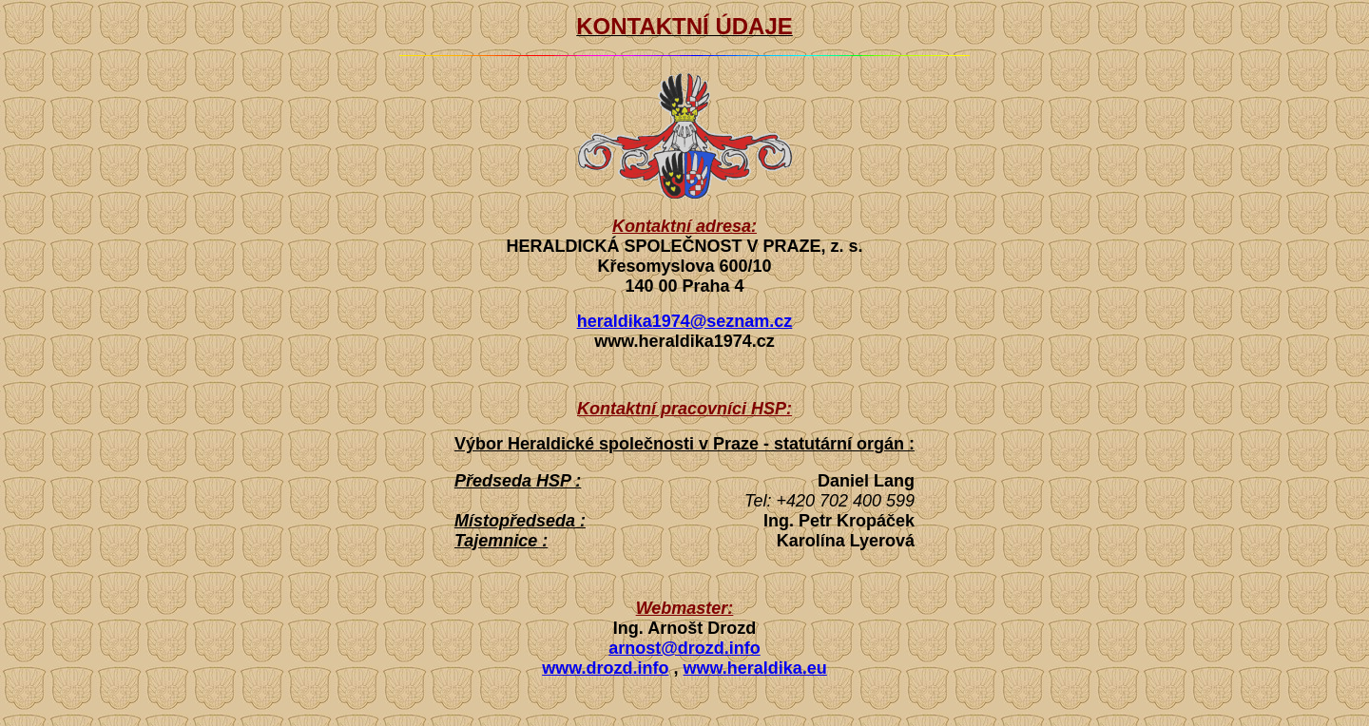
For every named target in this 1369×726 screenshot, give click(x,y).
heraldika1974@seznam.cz (685, 321)
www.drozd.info (605, 668)
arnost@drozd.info (684, 648)
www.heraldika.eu (754, 668)
